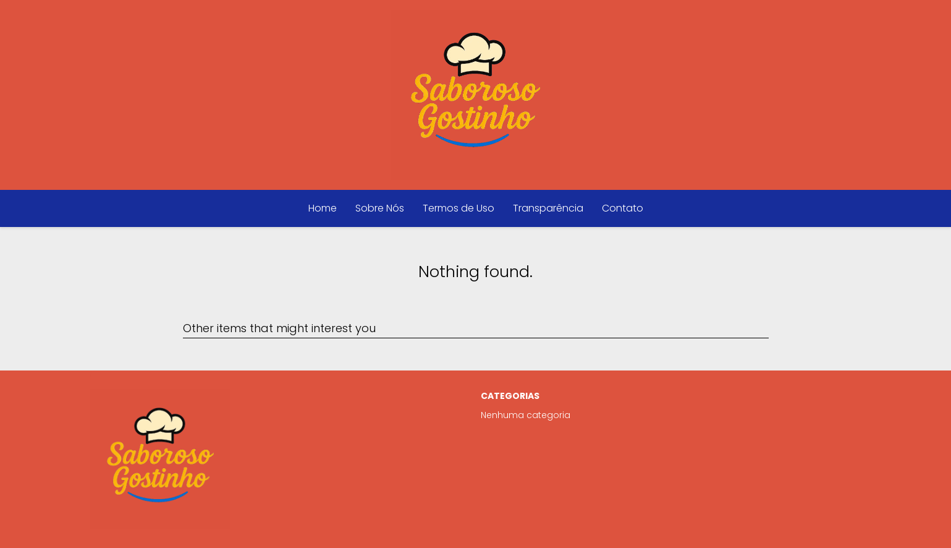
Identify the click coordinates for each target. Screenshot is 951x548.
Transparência (548, 208)
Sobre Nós (379, 208)
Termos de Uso (458, 208)
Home (322, 208)
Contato (622, 208)
